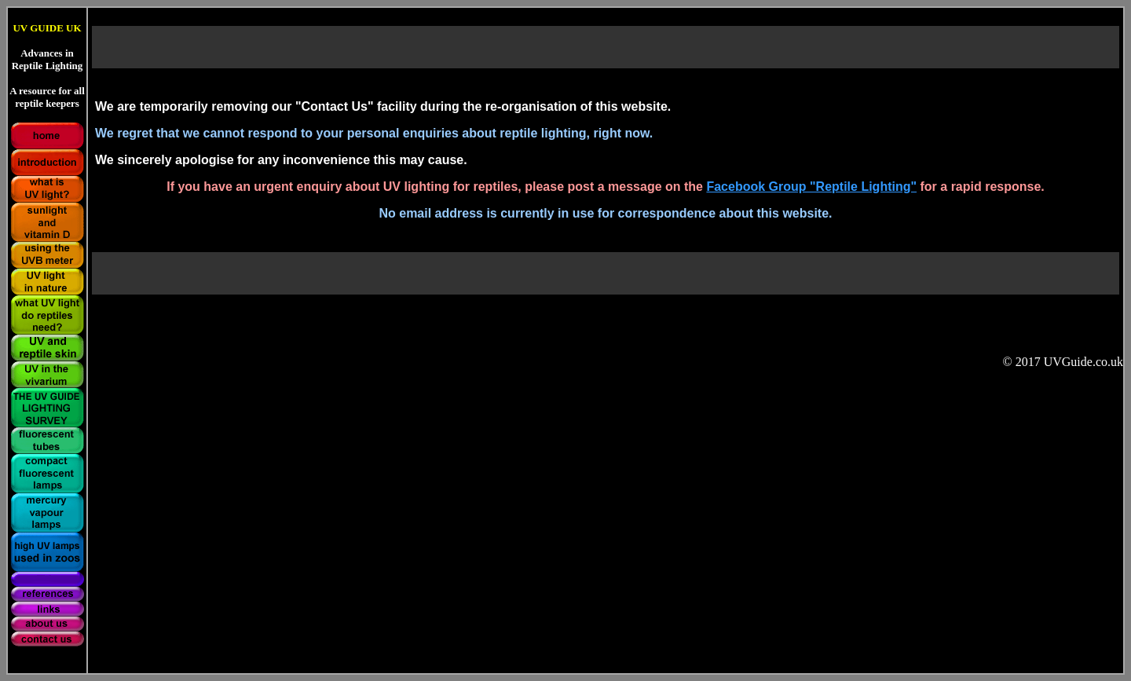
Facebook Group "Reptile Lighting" (811, 186)
